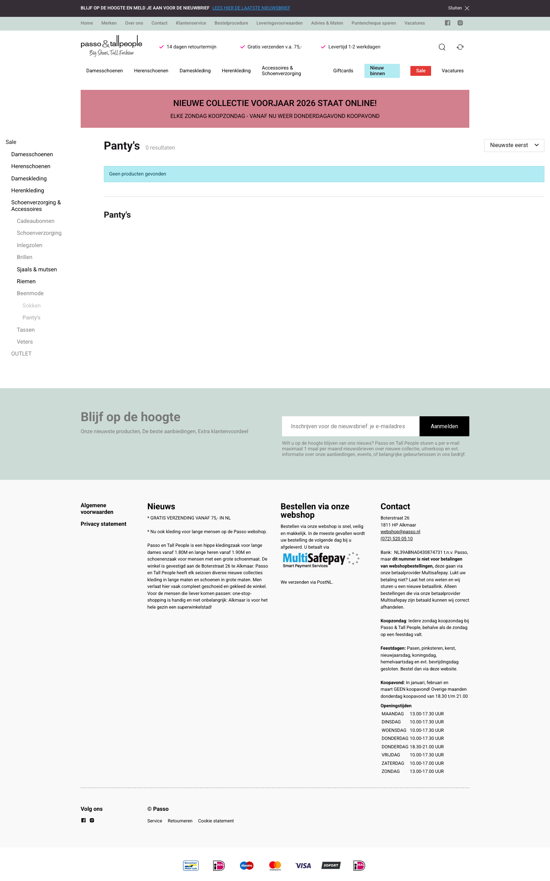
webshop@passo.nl (400, 532)
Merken (109, 23)
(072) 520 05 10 (397, 539)
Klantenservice (191, 23)
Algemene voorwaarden (97, 508)
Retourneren (180, 821)
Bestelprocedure (231, 23)
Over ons (134, 23)
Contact (160, 23)
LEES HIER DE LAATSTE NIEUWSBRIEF (251, 8)
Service (154, 821)
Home (87, 23)
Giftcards (343, 71)
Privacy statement (103, 524)
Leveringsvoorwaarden (279, 23)
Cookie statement (216, 821)
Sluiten (458, 8)
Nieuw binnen (377, 71)
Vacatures (414, 23)
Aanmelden (444, 426)
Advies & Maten (327, 23)
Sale (420, 71)
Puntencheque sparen (373, 23)
